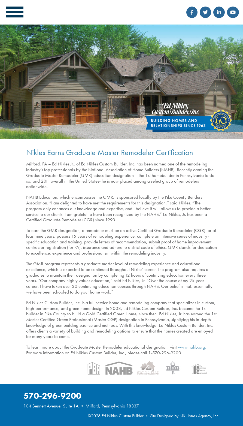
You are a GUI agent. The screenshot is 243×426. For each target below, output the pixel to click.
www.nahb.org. (192, 347)
